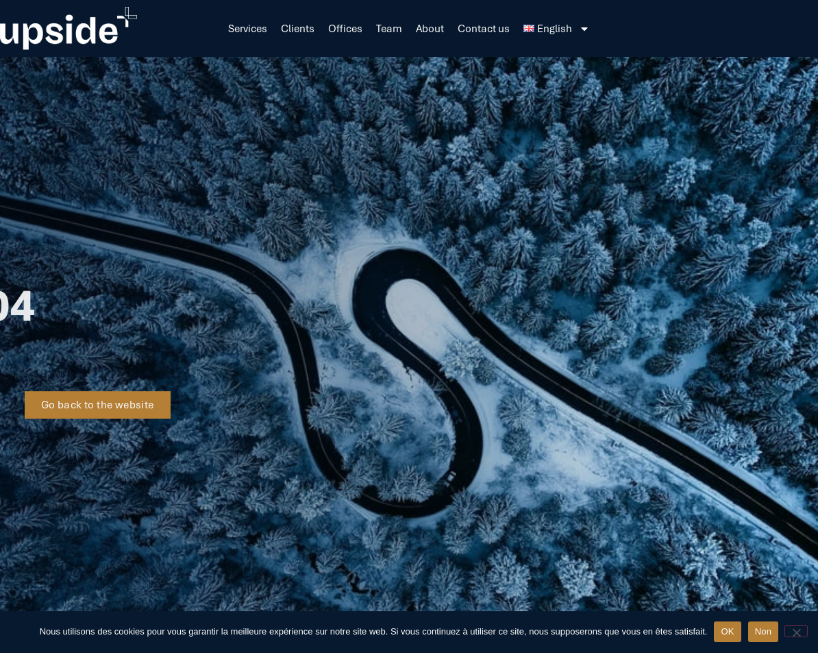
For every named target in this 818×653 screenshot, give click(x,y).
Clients (297, 29)
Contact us (484, 29)
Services (247, 29)
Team (389, 29)
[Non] (796, 631)
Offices (345, 29)
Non (763, 631)
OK (727, 631)
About (430, 29)
